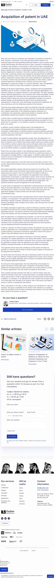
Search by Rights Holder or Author (12, 356)
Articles (21, 494)
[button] (52, 329)
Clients (21, 497)
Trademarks (5, 489)
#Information (33, 22)
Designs (3, 491)
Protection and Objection (6, 503)
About (21, 489)
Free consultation (27, 310)
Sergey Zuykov (14, 301)
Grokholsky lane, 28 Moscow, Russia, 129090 (45, 505)
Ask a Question (12, 437)
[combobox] (9, 416)
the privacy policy (19, 577)
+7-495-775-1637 (17, 1)
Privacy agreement (23, 552)
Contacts (22, 506)
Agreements (5, 500)
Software (4, 497)
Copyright (4, 494)
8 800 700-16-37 (3, 563)
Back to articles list (10, 319)
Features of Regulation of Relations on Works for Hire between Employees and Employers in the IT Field (40, 358)
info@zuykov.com (6, 1)
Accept (50, 576)
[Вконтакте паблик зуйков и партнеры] (5, 520)
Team (21, 500)
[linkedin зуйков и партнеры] (9, 520)
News (21, 492)
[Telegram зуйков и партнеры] (2, 520)
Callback (45, 5)
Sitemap (34, 552)
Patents (3, 486)
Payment (22, 503)
